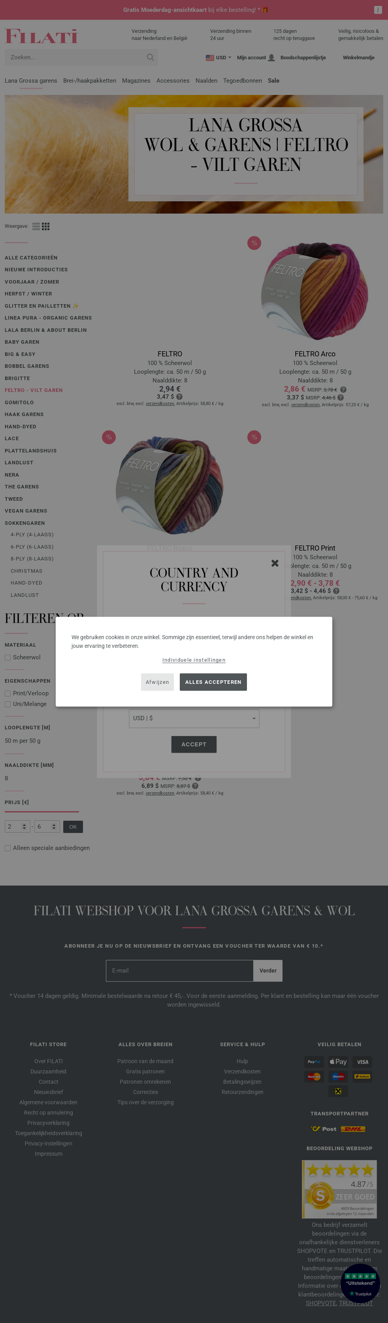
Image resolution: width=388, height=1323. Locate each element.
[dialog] (194, 661)
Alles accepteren (213, 682)
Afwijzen (157, 682)
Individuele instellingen (194, 659)
